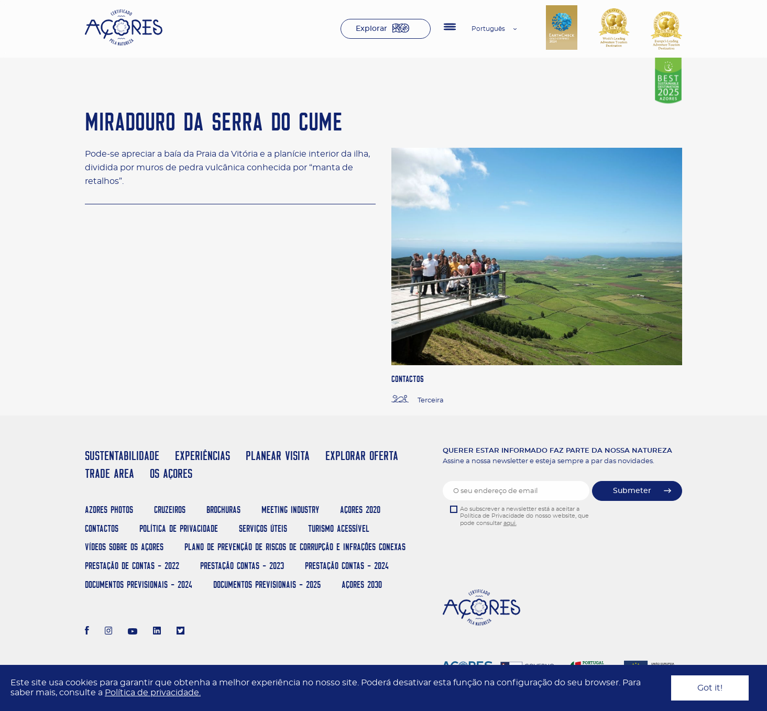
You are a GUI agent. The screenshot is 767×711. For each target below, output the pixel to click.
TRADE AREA (109, 473)
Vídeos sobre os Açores (124, 547)
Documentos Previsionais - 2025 (267, 584)
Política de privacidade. (153, 692)
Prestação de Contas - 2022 (132, 566)
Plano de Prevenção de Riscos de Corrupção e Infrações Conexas (295, 547)
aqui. (510, 523)
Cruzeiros (169, 510)
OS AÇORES (171, 473)
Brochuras (223, 510)
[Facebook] (87, 632)
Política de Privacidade (178, 528)
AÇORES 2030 (362, 584)
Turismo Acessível (338, 528)
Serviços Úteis (263, 528)
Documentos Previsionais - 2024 (138, 584)
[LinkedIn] (157, 632)
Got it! (709, 688)
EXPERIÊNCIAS (202, 455)
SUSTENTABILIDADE (122, 455)
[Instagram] (109, 632)
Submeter (632, 491)
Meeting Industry (290, 510)
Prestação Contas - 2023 (242, 566)
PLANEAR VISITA (278, 455)
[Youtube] (132, 632)
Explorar (371, 28)
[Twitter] (180, 632)
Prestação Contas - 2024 (347, 566)
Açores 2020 (360, 510)
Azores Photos (109, 510)
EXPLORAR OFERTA (361, 455)
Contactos (101, 528)
